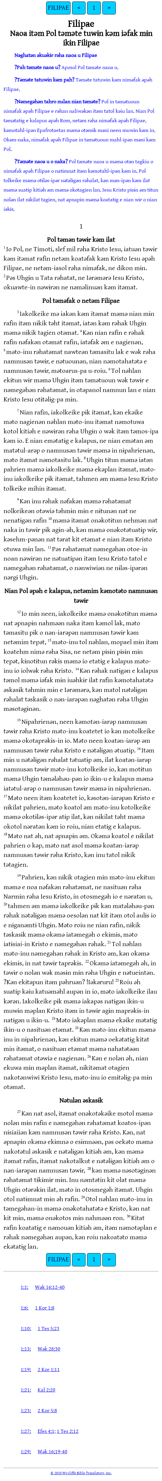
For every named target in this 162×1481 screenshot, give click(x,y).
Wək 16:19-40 (52, 1451)
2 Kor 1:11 (49, 1369)
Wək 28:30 (49, 1349)
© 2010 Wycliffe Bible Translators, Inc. (81, 1473)
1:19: (26, 1369)
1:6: (24, 1307)
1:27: (26, 1431)
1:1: (24, 1287)
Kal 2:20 (46, 1390)
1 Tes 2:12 (68, 1431)
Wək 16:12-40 (50, 1287)
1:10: (26, 1328)
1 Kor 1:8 (44, 1307)
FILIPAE (58, 8)
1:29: (26, 1451)
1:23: (26, 1410)
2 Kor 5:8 (47, 1410)
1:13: (26, 1349)
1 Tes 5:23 (48, 1328)
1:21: (26, 1390)
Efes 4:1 (46, 1431)
